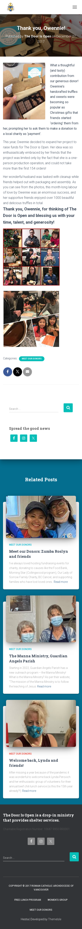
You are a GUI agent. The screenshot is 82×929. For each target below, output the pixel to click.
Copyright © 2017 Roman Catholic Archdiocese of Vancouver (41, 887)
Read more (61, 581)
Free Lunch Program (27, 899)
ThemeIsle (54, 919)
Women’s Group (58, 899)
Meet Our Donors (32, 359)
